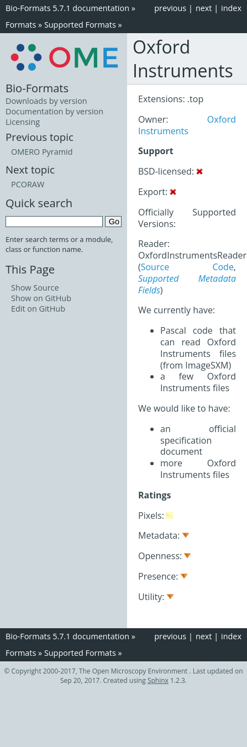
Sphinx (158, 680)
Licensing (23, 122)
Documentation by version (54, 111)
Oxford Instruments (187, 125)
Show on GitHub (41, 298)
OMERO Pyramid (41, 151)
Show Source (35, 287)
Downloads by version (46, 101)
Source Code (187, 267)
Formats (21, 24)
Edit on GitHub (38, 308)
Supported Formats (80, 24)
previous (170, 8)
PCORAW (27, 184)
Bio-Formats (37, 88)
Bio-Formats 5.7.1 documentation (67, 8)
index (231, 8)
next (204, 8)
